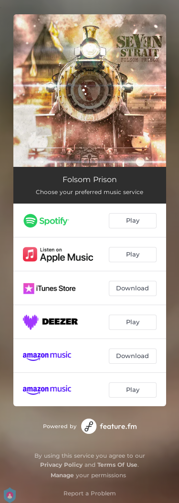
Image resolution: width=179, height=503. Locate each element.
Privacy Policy (61, 464)
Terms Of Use (117, 464)
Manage (62, 475)
